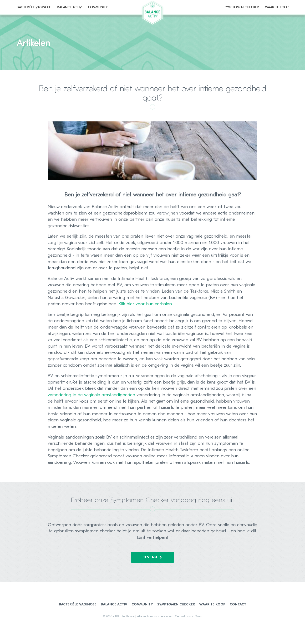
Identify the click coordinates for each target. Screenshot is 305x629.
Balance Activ (114, 604)
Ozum (199, 616)
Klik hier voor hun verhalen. (145, 303)
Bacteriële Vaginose (78, 604)
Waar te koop (276, 7)
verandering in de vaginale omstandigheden (91, 394)
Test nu (152, 557)
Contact (238, 604)
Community (142, 604)
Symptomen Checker (242, 7)
